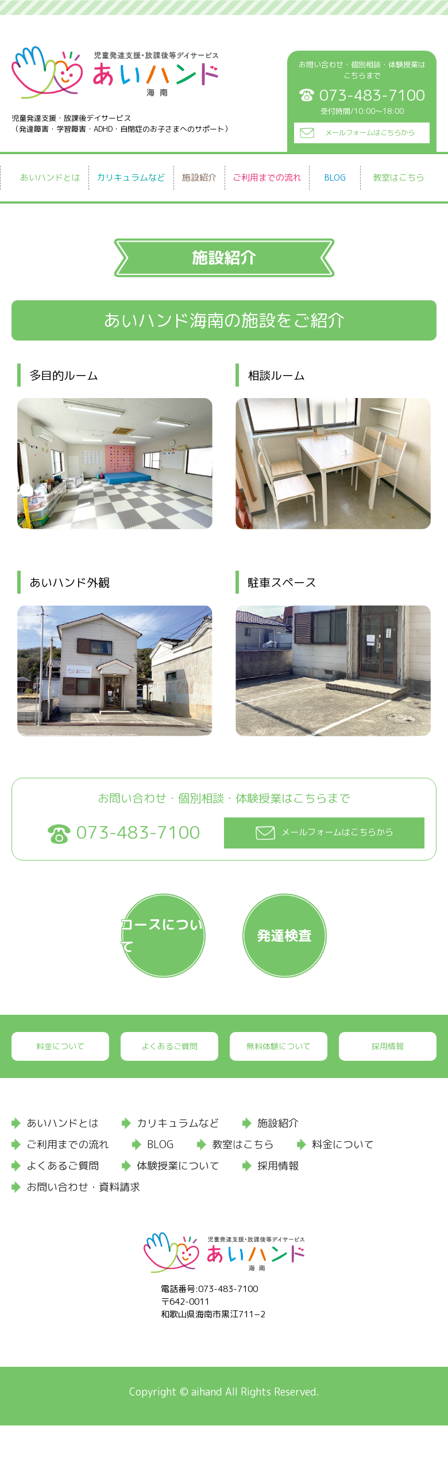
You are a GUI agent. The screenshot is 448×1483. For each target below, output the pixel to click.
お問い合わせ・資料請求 (83, 1244)
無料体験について (278, 1103)
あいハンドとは (50, 177)
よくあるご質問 (169, 1103)
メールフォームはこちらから (369, 129)
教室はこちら (398, 177)
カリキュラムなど (130, 177)
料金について (60, 1103)
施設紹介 (199, 177)
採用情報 (388, 1103)
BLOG (335, 177)
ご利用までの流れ (267, 177)
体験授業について (178, 1223)
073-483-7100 (138, 833)
